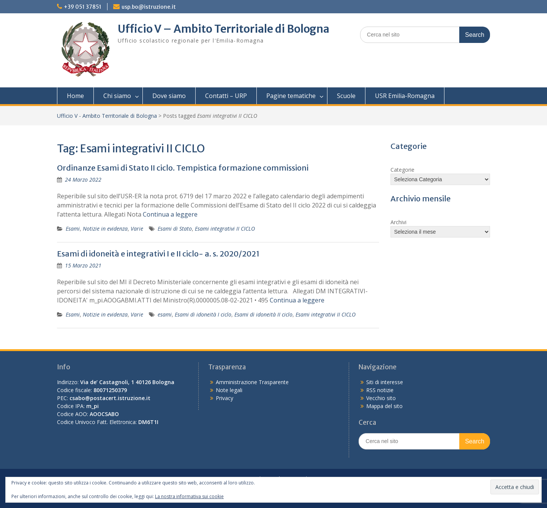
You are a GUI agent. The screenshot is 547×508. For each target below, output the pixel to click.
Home (75, 96)
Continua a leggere (170, 214)
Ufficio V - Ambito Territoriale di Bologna (107, 115)
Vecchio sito (381, 398)
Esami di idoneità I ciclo (203, 314)
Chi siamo (117, 96)
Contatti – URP (226, 96)
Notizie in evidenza (105, 228)
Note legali (229, 390)
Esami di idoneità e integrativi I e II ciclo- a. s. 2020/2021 (158, 253)
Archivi (398, 222)
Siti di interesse (384, 382)
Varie (137, 228)
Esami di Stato (175, 228)
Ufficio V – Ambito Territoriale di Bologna (223, 29)
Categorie (402, 169)
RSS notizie (380, 390)
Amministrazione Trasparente (252, 382)
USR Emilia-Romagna (405, 96)
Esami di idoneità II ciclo (263, 314)
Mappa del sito (384, 406)
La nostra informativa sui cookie (189, 496)
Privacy (224, 398)
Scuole (346, 96)
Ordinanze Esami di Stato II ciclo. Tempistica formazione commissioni (182, 167)
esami (165, 314)
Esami (73, 228)
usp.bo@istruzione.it (149, 6)
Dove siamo (169, 96)
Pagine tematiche (291, 96)
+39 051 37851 (82, 6)
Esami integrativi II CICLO (225, 228)
